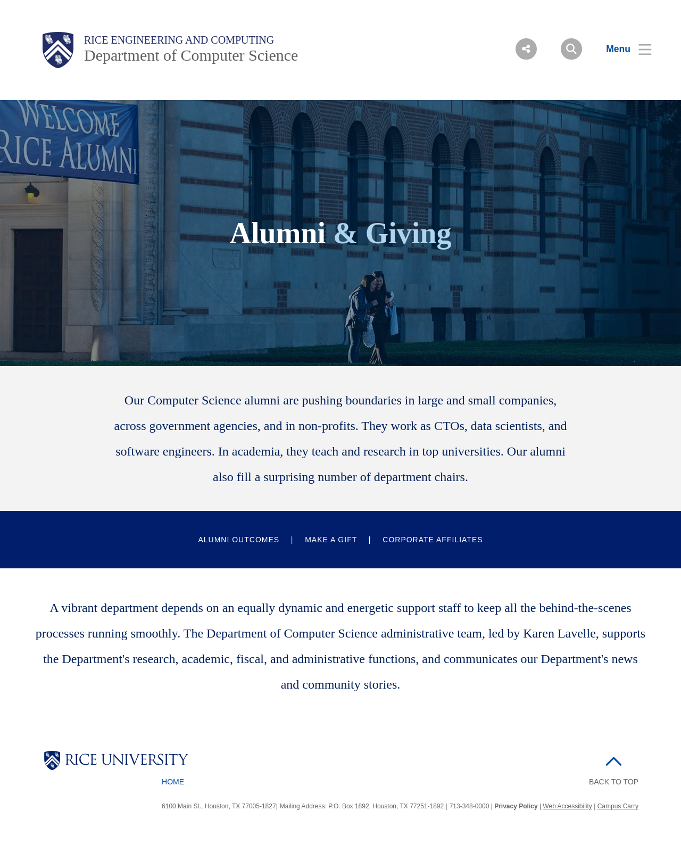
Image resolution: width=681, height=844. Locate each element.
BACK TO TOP (613, 781)
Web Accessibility (567, 806)
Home (173, 781)
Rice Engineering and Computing (179, 40)
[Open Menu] (622, 49)
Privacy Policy (515, 806)
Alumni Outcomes (238, 539)
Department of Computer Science (191, 55)
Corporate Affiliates (433, 539)
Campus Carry (617, 806)
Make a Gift (331, 539)
